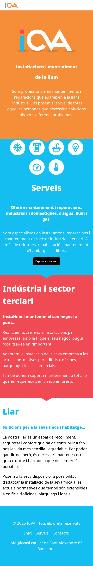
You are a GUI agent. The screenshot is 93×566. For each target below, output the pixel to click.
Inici (28, 533)
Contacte (61, 533)
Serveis (42, 533)
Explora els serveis (46, 261)
